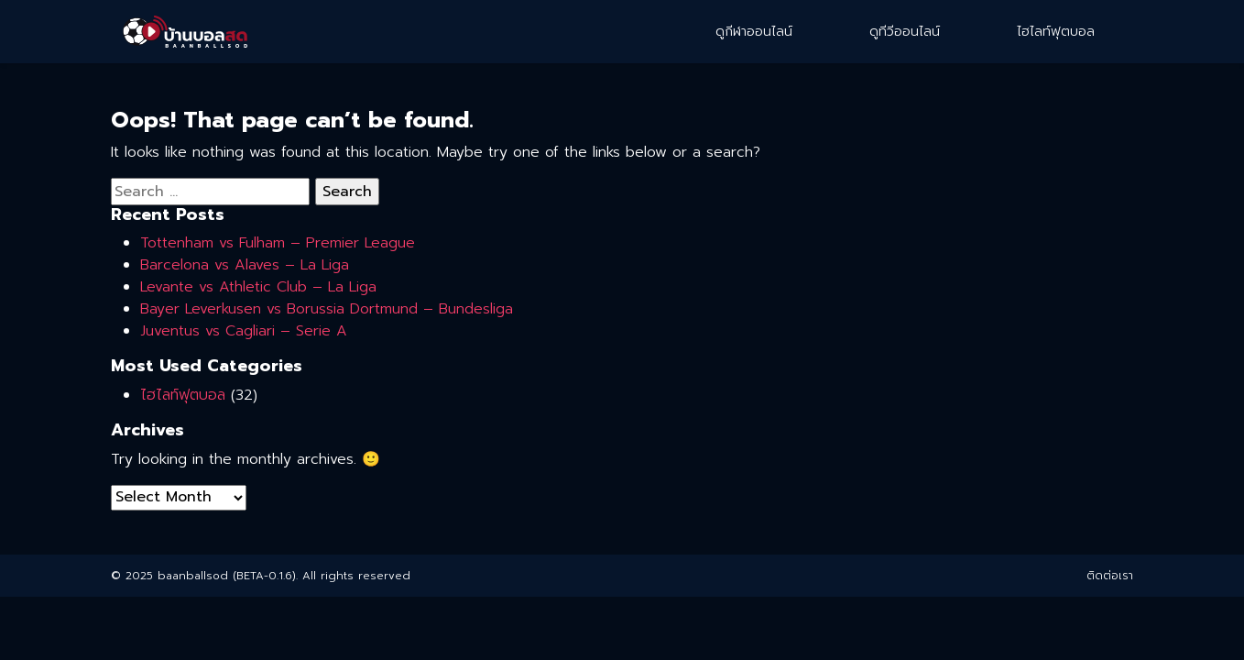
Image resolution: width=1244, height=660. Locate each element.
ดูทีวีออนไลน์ (904, 31)
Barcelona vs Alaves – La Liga (244, 265)
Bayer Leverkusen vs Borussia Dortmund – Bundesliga (326, 309)
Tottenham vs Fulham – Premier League (277, 243)
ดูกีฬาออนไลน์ (753, 31)
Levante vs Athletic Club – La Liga (258, 287)
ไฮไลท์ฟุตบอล (1056, 31)
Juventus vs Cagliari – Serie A (243, 331)
